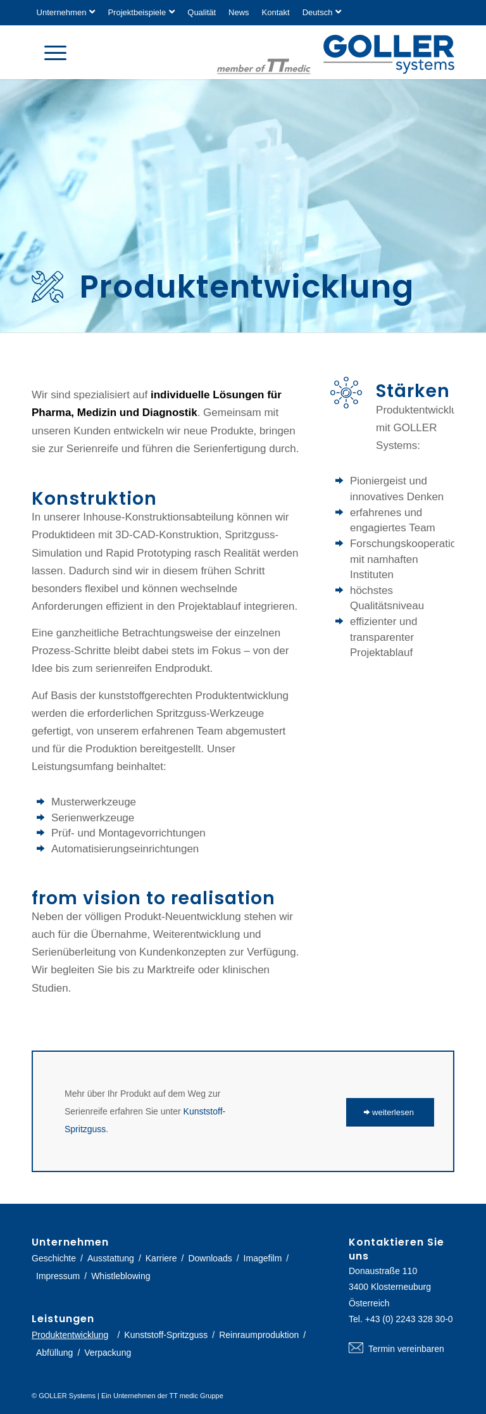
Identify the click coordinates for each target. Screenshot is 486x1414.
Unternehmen (62, 12)
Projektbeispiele (137, 12)
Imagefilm (263, 1258)
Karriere (161, 1258)
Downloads (210, 1258)
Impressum (58, 1276)
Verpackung (107, 1353)
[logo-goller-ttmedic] (335, 54)
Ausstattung (110, 1258)
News (238, 12)
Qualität (201, 12)
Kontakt (276, 12)
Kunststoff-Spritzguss (166, 1335)
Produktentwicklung (70, 1335)
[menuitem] (69, 12)
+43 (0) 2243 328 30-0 (409, 1319)
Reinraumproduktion (259, 1335)
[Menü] (49, 52)
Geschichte (54, 1258)
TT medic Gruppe (196, 1395)
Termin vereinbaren (401, 1349)
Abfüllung (54, 1353)
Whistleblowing (120, 1276)
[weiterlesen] (390, 1112)
